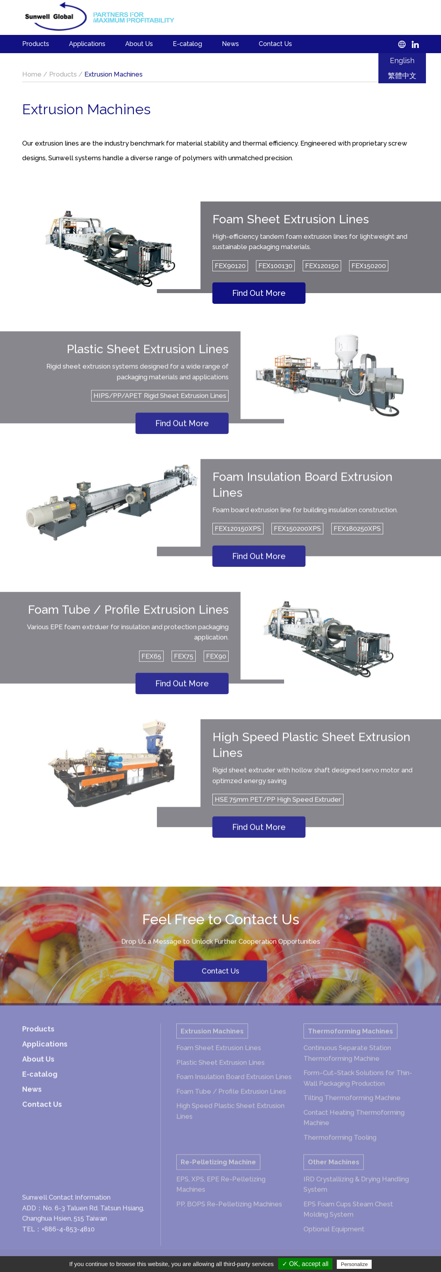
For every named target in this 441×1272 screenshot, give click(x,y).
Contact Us (275, 44)
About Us (139, 44)
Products (35, 44)
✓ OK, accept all (305, 1263)
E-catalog (187, 44)
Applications (87, 44)
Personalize (354, 1264)
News (230, 44)
